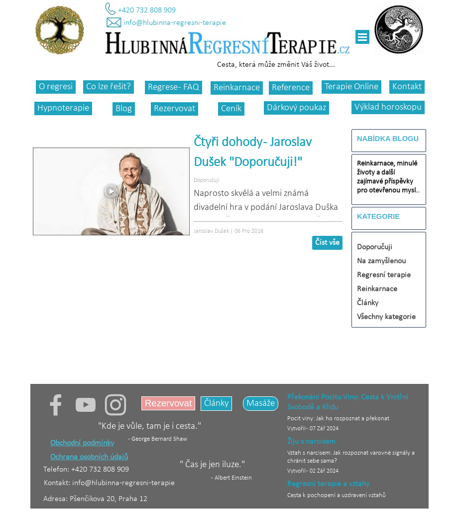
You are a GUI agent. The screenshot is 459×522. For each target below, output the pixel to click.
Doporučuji (207, 180)
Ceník (231, 109)
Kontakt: (58, 483)
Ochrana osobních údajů (89, 457)
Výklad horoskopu (388, 107)
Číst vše (327, 243)
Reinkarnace (237, 88)
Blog (123, 109)
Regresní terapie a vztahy (328, 484)
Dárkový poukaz (296, 108)
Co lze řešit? (108, 87)
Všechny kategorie (386, 317)
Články (367, 303)
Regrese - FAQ (173, 87)
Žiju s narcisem (311, 442)
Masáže (260, 403)
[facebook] (55, 404)
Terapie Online (351, 87)
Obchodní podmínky (82, 443)
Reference (291, 88)
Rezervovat (174, 109)
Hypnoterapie (63, 108)
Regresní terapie (384, 275)
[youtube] (85, 404)
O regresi (56, 87)
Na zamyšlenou (381, 261)
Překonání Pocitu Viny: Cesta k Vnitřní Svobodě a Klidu (347, 402)
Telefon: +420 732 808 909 (86, 470)
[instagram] (115, 404)
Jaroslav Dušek (211, 231)
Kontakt (407, 87)
